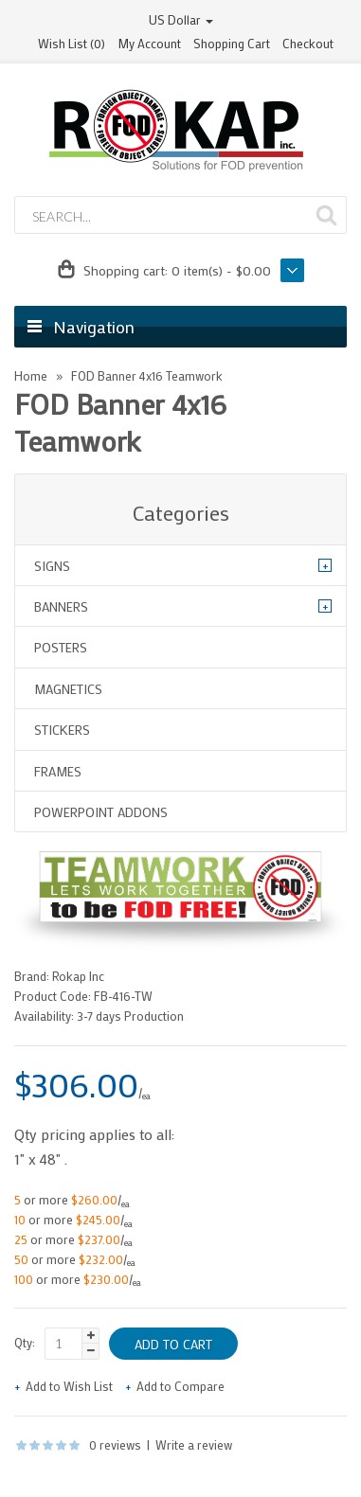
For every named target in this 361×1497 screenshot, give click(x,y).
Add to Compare (180, 1386)
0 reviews (115, 1444)
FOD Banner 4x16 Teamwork (147, 375)
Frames (57, 771)
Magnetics (68, 689)
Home (30, 375)
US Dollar (181, 19)
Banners (61, 606)
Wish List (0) (71, 43)
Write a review (193, 1444)
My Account (149, 43)
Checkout (308, 43)
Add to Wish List (69, 1386)
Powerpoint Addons (101, 812)
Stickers (62, 730)
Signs (52, 566)
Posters (60, 647)
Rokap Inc (78, 976)
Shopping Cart (231, 43)
